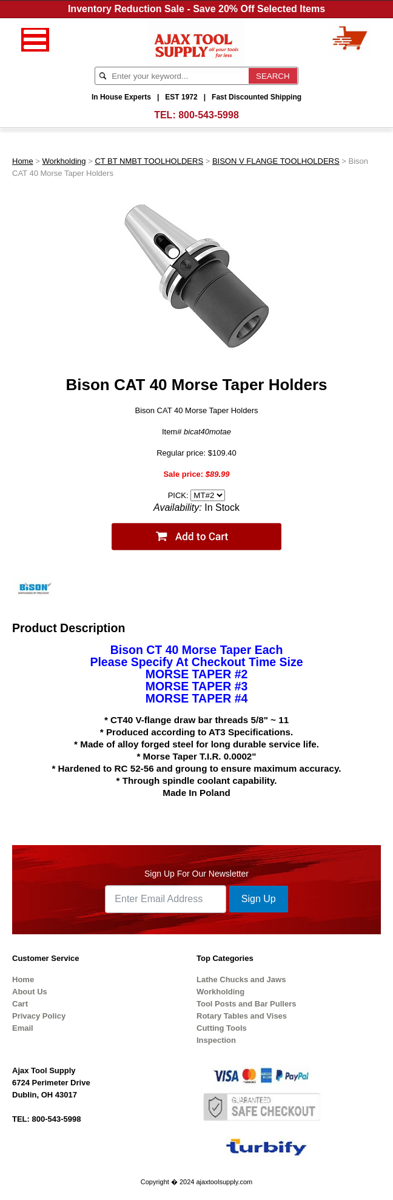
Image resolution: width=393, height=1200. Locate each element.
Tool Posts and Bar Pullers (246, 1003)
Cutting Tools (221, 1028)
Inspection (216, 1040)
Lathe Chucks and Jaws (241, 979)
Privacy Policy (39, 1015)
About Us (29, 991)
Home (22, 161)
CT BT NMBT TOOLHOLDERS (149, 161)
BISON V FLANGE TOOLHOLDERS (276, 161)
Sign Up (258, 899)
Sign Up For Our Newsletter (196, 873)
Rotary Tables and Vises (241, 1015)
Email (22, 1028)
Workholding (64, 161)
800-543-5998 (208, 115)
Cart (20, 1003)
